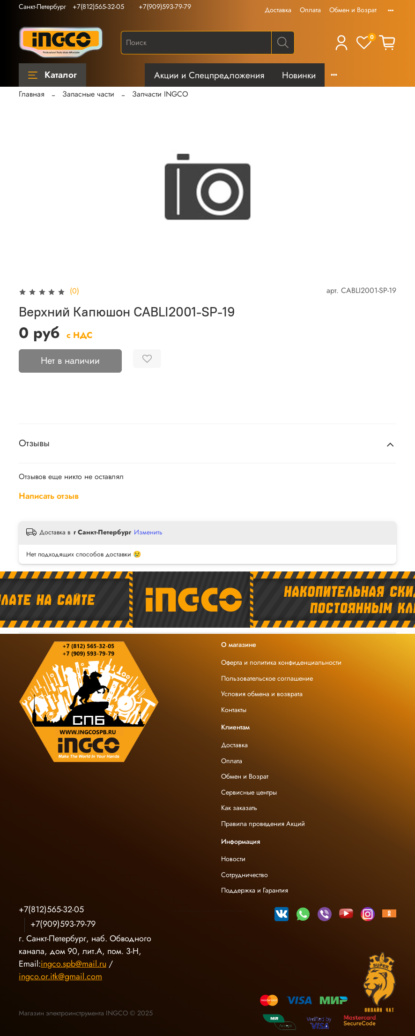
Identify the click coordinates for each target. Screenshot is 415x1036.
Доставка (278, 10)
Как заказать (239, 807)
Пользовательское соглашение (267, 678)
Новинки (299, 75)
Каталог (52, 74)
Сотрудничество (244, 874)
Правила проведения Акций (263, 823)
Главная (31, 94)
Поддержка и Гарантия (254, 890)
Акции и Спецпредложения (209, 75)
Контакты (233, 709)
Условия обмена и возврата (262, 693)
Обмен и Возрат (353, 10)
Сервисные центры (249, 792)
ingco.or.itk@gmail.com (60, 976)
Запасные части (88, 94)
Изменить (148, 532)
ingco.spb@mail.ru (73, 964)
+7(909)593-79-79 (165, 6)
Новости (233, 858)
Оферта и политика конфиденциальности (281, 662)
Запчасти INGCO (160, 94)
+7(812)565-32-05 (98, 6)
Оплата (310, 10)
